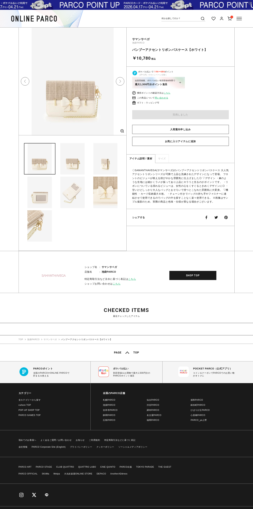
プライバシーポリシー (81, 447)
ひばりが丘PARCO (200, 410)
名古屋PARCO (154, 415)
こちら (167, 93)
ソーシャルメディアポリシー (132, 447)
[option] (72, 83)
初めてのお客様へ (27, 440)
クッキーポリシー (105, 447)
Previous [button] (25, 81)
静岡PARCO (109, 415)
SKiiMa (45, 474)
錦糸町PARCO (198, 405)
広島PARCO (109, 420)
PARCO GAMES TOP (30, 415)
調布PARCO (153, 410)
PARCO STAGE (44, 467)
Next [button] (120, 81)
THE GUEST (164, 467)
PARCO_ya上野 (199, 420)
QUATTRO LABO (87, 467)
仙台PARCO (153, 400)
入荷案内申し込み (180, 129)
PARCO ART (25, 467)
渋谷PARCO (153, 405)
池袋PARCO (138, 43)
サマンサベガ (141, 39)
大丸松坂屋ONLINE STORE (78, 474)
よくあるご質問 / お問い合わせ (56, 440)
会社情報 (23, 447)
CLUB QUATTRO (65, 467)
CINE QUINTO (107, 467)
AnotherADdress (118, 474)
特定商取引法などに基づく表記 (120, 440)
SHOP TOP (193, 275)
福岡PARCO (153, 420)
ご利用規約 (94, 440)
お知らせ (80, 440)
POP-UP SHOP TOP (29, 410)
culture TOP (25, 405)
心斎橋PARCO (198, 415)
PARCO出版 (126, 467)
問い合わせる (161, 98)
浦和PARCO (197, 400)
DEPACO (101, 474)
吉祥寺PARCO (110, 410)
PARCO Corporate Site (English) (49, 447)
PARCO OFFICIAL (28, 474)
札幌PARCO (109, 400)
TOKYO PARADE (145, 467)
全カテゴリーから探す (30, 400)
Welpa (56, 474)
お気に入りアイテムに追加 (180, 141)
